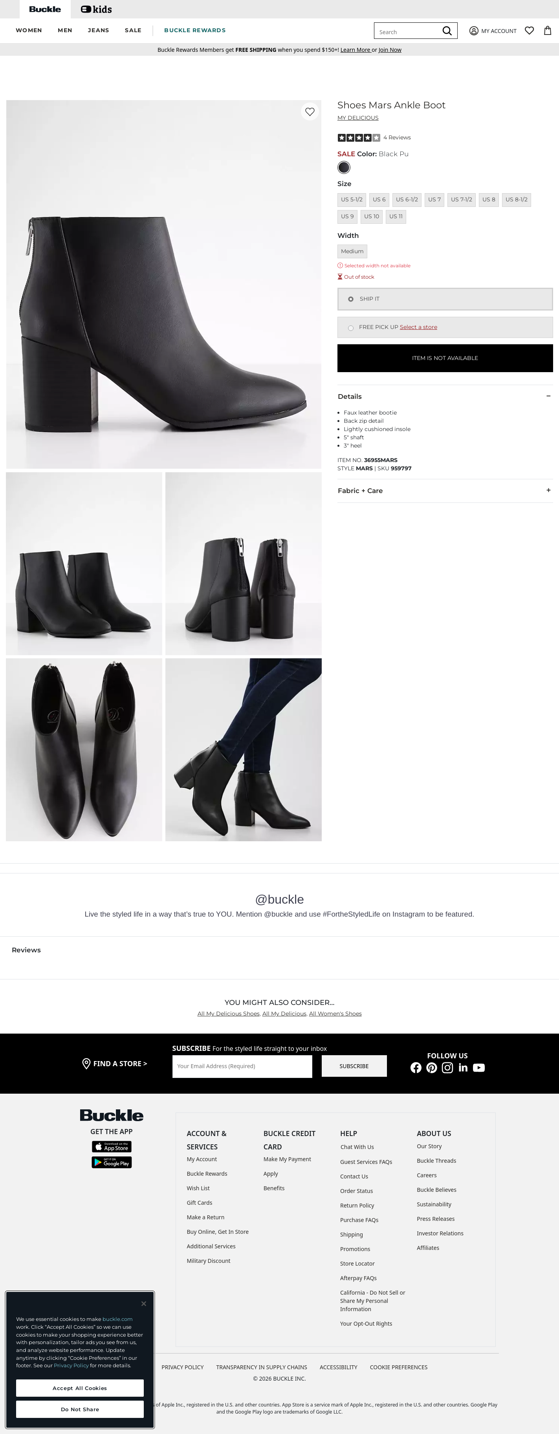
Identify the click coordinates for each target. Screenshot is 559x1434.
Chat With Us (357, 1147)
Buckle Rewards (207, 1173)
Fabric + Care (445, 490)
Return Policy (357, 1205)
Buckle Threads (436, 1160)
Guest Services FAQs (366, 1161)
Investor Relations (440, 1233)
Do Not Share (80, 1409)
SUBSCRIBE (354, 1066)
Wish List (198, 1188)
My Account (202, 1159)
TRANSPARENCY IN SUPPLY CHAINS (261, 1367)
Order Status (356, 1191)
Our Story (429, 1146)
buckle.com (118, 1319)
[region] (80, 1360)
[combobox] (407, 30)
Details (445, 396)
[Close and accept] (143, 1303)
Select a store (418, 327)
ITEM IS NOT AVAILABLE (445, 358)
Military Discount (209, 1260)
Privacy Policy (71, 1365)
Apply (271, 1173)
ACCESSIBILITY (338, 1367)
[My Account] (492, 30)
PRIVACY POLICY (182, 1367)
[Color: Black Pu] (343, 167)
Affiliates (428, 1247)
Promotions (355, 1249)
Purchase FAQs (359, 1220)
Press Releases (436, 1218)
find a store (120, 1063)
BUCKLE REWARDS (195, 30)
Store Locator (357, 1263)
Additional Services (211, 1246)
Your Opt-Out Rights (366, 1323)
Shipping (351, 1234)
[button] (29, 30)
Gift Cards (200, 1202)
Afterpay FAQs (358, 1278)
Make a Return (206, 1217)
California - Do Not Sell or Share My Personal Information (372, 1301)
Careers (426, 1175)
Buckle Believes (436, 1189)
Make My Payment (287, 1159)
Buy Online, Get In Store (218, 1231)
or (360, 49)
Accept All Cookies (80, 1388)
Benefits (274, 1188)
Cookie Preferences (399, 1367)
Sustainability (434, 1204)
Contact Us (354, 1176)
